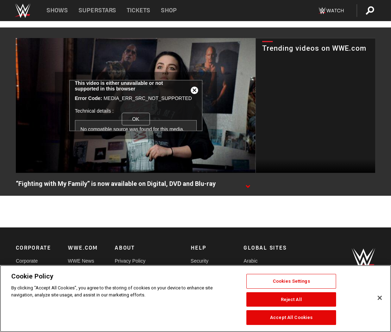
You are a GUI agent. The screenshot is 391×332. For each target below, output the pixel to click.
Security (200, 261)
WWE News (81, 261)
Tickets (138, 10)
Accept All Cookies (291, 317)
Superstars (97, 10)
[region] (195, 298)
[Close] (379, 298)
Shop (169, 10)
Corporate (27, 261)
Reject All (291, 299)
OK (135, 119)
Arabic (251, 261)
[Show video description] (248, 184)
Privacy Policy (130, 261)
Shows (57, 10)
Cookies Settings (291, 281)
